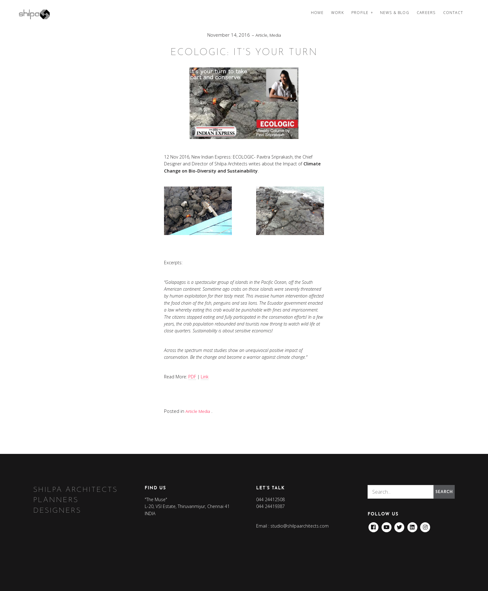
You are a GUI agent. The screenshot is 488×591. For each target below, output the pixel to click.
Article (260, 35)
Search (443, 491)
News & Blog (394, 12)
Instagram (426, 525)
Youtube (387, 525)
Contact (453, 12)
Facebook (373, 525)
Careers (426, 12)
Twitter (400, 525)
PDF (192, 376)
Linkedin (413, 525)
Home (317, 12)
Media (276, 35)
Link (205, 376)
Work (337, 12)
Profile (359, 12)
